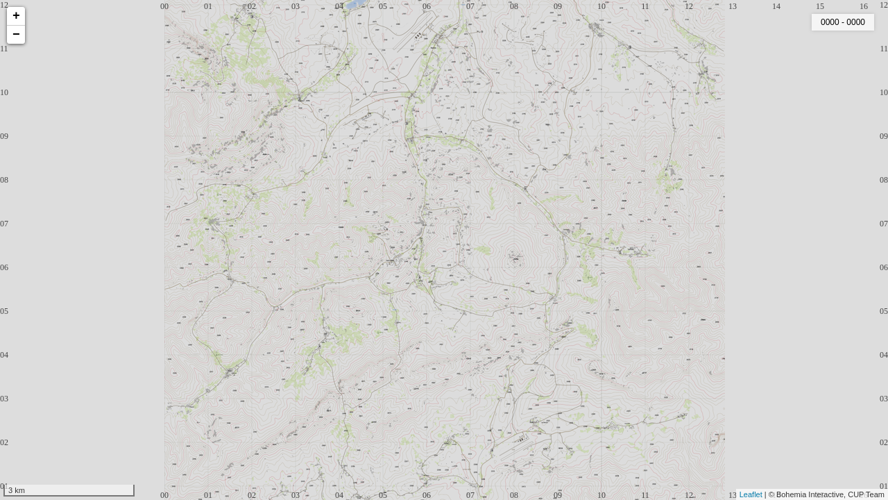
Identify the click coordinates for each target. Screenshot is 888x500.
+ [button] (16, 16)
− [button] (16, 34)
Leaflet (751, 494)
